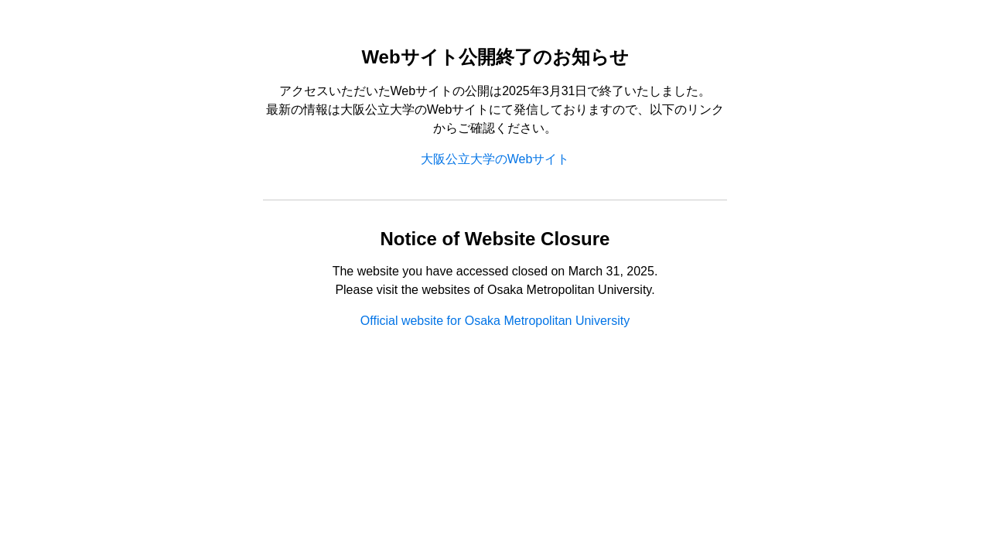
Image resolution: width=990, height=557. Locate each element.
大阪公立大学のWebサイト (495, 159)
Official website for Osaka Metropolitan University (495, 320)
